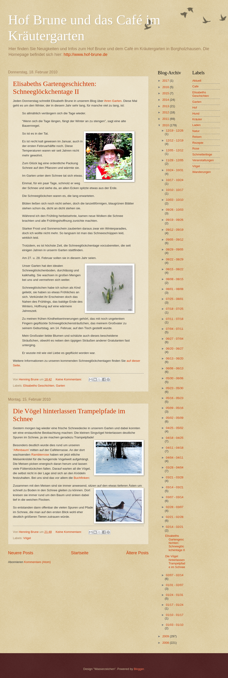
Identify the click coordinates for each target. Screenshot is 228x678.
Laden (196, 125)
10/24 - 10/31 (174, 170)
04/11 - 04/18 (174, 447)
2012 (166, 112)
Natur (195, 131)
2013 (166, 106)
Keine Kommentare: (69, 379)
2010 (166, 125)
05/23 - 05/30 (174, 388)
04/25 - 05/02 (174, 428)
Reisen (197, 136)
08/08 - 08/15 (174, 279)
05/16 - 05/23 (174, 398)
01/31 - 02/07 (174, 585)
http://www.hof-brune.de (85, 54)
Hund (195, 113)
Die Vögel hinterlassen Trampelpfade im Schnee (175, 561)
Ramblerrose (40, 454)
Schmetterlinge (202, 154)
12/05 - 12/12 (174, 150)
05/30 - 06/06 (174, 378)
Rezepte (197, 142)
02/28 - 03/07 (174, 507)
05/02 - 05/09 (174, 417)
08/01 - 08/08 (174, 289)
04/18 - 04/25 (174, 438)
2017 (166, 80)
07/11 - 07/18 (174, 319)
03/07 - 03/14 (174, 497)
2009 (166, 636)
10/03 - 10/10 (174, 199)
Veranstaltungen (203, 160)
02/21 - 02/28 (174, 517)
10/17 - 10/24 (174, 180)
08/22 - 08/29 (174, 259)
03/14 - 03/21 (174, 487)
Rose (195, 148)
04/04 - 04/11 (174, 457)
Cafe (195, 86)
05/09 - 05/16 (174, 408)
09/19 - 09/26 (174, 219)
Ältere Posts (137, 553)
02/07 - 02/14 (174, 575)
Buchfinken (81, 478)
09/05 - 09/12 (174, 239)
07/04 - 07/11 (174, 328)
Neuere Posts (20, 553)
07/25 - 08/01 (174, 299)
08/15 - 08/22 (174, 269)
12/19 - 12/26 (174, 130)
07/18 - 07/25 (174, 308)
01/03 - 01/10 (174, 624)
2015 (166, 93)
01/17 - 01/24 (174, 604)
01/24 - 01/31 (174, 595)
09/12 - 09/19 (174, 229)
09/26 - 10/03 (174, 209)
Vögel (27, 538)
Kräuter (197, 119)
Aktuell (196, 80)
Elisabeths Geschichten (38, 385)
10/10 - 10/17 (174, 190)
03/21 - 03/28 (174, 477)
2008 (166, 642)
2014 (166, 99)
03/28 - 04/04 (174, 467)
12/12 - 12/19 (174, 140)
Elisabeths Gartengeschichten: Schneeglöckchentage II (54, 87)
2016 (166, 87)
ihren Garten (113, 101)
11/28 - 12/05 (174, 160)
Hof (194, 107)
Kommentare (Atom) (37, 562)
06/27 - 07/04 (174, 338)
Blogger (139, 669)
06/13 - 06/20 (174, 358)
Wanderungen (201, 172)
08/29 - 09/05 (174, 249)
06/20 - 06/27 (174, 348)
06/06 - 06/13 (174, 368)
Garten (60, 385)
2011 (166, 119)
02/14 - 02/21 (174, 527)
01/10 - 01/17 (174, 615)
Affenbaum (21, 450)
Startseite (79, 553)
